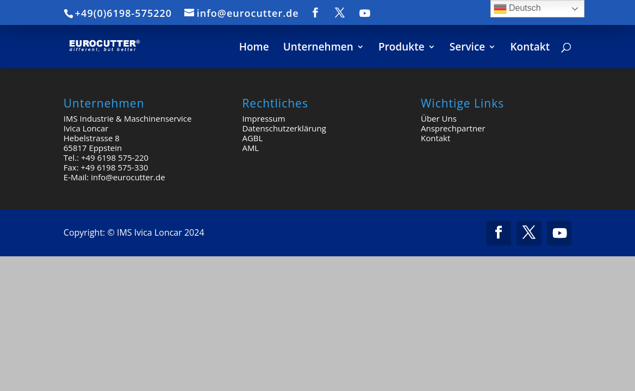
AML (250, 147)
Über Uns (439, 118)
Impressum (263, 118)
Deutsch (517, 8)
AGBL (252, 138)
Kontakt (435, 138)
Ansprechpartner (453, 128)
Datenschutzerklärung (284, 128)
